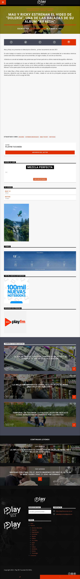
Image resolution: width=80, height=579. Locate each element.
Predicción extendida (40, 269)
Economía (34, 534)
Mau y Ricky (44, 137)
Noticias (43, 10)
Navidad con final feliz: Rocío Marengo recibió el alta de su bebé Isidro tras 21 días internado (40, 473)
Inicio (31, 523)
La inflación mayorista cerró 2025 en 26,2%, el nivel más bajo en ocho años (40, 386)
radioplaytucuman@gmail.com (64, 514)
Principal (50, 10)
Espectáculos (35, 532)
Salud (33, 542)
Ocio (33, 545)
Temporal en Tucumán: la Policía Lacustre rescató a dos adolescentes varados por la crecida (40, 414)
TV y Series (35, 540)
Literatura (34, 549)
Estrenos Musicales (33, 10)
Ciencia (34, 551)
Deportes (34, 530)
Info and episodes (40, 179)
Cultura (34, 547)
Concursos (33, 555)
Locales (7, 404)
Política (34, 538)
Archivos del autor (40, 152)
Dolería (21, 137)
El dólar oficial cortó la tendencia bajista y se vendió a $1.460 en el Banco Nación (40, 358)
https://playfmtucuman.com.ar (64, 511)
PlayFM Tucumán (38, 29)
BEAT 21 (8, 191)
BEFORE (7, 197)
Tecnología (35, 553)
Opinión (34, 536)
